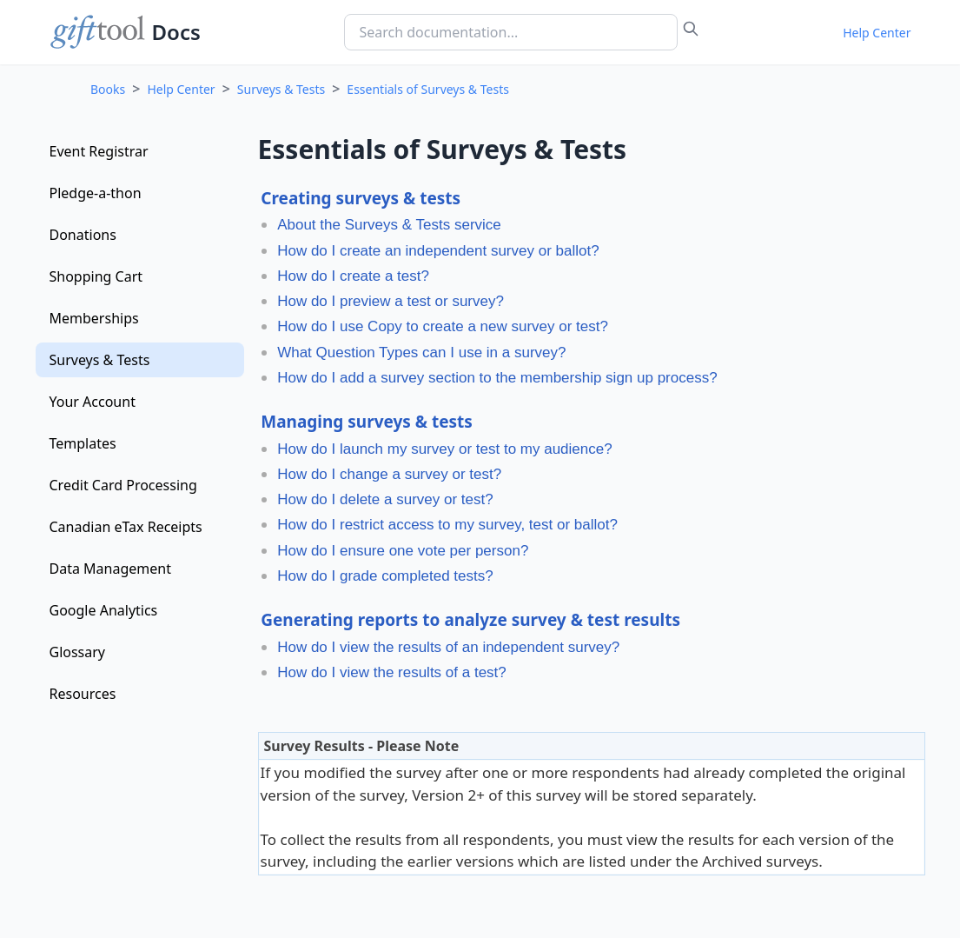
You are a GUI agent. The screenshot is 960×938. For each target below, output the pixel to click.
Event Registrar (99, 151)
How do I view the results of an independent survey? (448, 647)
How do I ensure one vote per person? (402, 550)
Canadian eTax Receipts (126, 526)
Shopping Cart (96, 276)
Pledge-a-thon (96, 193)
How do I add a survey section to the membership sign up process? (497, 377)
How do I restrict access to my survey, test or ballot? (447, 524)
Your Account (93, 401)
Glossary (78, 652)
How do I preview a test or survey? (390, 301)
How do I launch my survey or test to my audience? (444, 449)
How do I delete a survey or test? (385, 499)
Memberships (94, 318)
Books (107, 89)
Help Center (876, 32)
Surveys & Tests (281, 89)
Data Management (110, 568)
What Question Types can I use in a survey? (421, 352)
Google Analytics (104, 610)
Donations (83, 234)
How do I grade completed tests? (385, 576)
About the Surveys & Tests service (389, 224)
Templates (83, 443)
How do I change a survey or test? (389, 474)
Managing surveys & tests (367, 421)
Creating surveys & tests (360, 198)
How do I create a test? (353, 276)
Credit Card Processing (123, 485)
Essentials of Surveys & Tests (428, 89)
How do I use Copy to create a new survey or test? (442, 326)
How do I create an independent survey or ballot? (438, 251)
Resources (83, 693)
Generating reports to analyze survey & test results (470, 620)
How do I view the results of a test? (391, 672)
